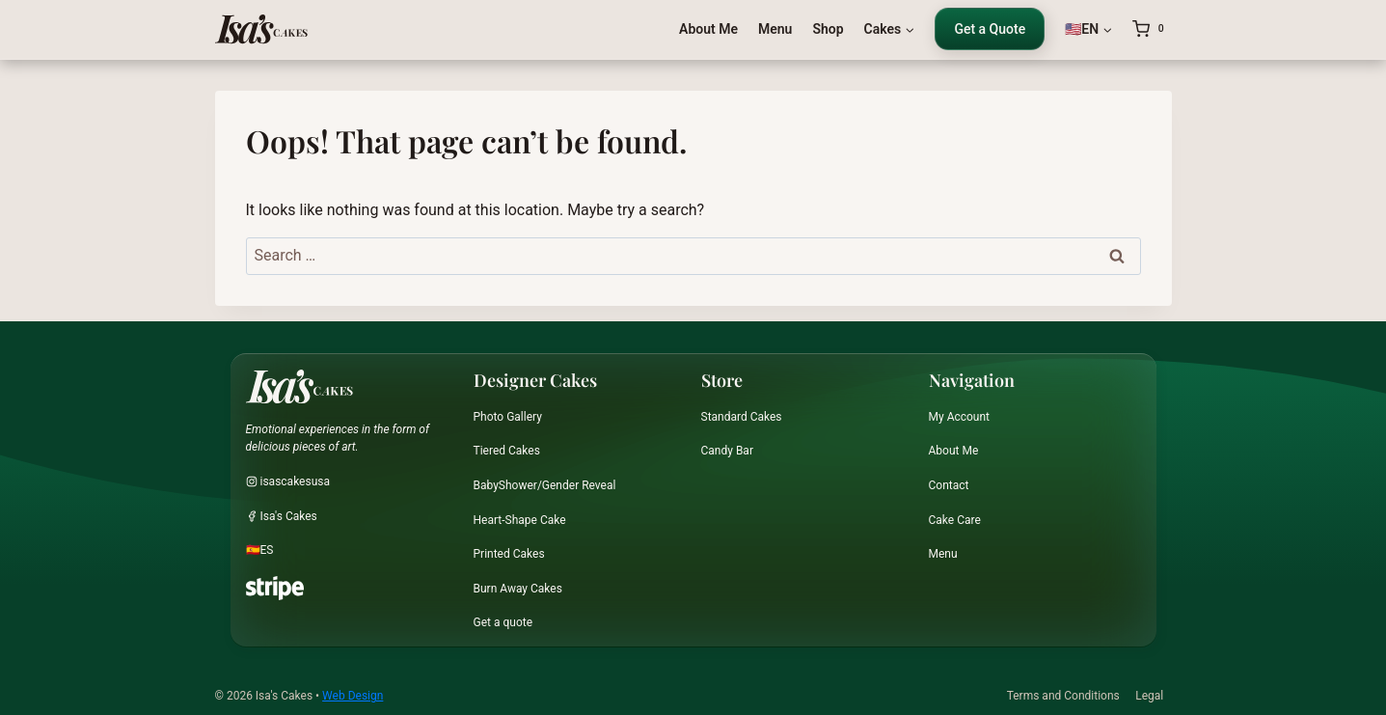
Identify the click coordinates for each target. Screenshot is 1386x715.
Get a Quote (989, 29)
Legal (1149, 695)
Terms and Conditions (1063, 695)
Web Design (352, 695)
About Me (708, 29)
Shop (827, 29)
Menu (775, 29)
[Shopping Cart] (1152, 29)
